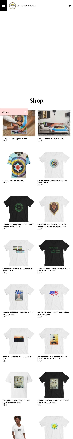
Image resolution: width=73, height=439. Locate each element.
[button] (14, 39)
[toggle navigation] (3, 5)
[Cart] (69, 6)
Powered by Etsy (25, 436)
